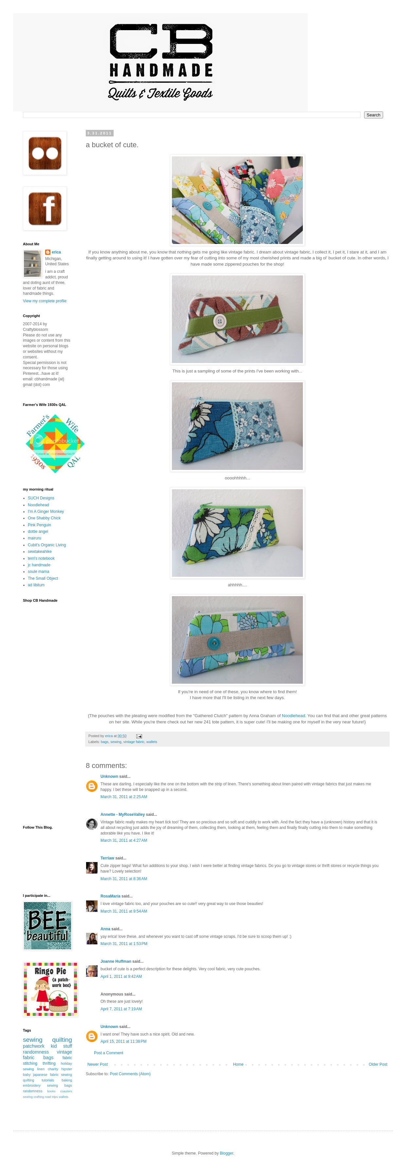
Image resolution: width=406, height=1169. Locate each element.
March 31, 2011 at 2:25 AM (124, 797)
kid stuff (61, 1046)
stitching (30, 1063)
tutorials (48, 1080)
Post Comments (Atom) (130, 1074)
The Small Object (43, 578)
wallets (151, 742)
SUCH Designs (41, 498)
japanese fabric (46, 1075)
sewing (115, 742)
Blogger (226, 1153)
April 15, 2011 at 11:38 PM (123, 1041)
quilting (62, 1039)
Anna (105, 929)
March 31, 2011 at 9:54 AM (124, 911)
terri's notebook (41, 558)
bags (104, 742)
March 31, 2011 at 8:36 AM (124, 879)
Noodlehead (38, 505)
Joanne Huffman (116, 961)
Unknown (109, 776)
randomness (36, 1052)
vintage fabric (133, 742)
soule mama (38, 571)
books (51, 1091)
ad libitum (36, 585)
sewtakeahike (40, 551)
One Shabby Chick (44, 518)
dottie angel (38, 531)
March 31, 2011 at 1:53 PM (124, 943)
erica (56, 252)
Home (238, 1064)
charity (53, 1069)
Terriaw (107, 858)
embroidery (32, 1085)
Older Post (378, 1064)
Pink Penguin (39, 525)
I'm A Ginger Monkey (46, 511)
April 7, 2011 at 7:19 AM (121, 1009)
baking (67, 1080)
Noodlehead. (294, 715)
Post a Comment (108, 1053)
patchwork (34, 1046)
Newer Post (97, 1064)
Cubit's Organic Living (47, 545)
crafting (39, 1096)
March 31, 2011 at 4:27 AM (124, 840)
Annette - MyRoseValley (123, 814)
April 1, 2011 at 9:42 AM (121, 976)
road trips (51, 1096)
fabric (67, 1058)
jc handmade (39, 565)
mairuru (34, 538)
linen (41, 1069)
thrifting (49, 1063)
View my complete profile (44, 301)
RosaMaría (110, 896)
